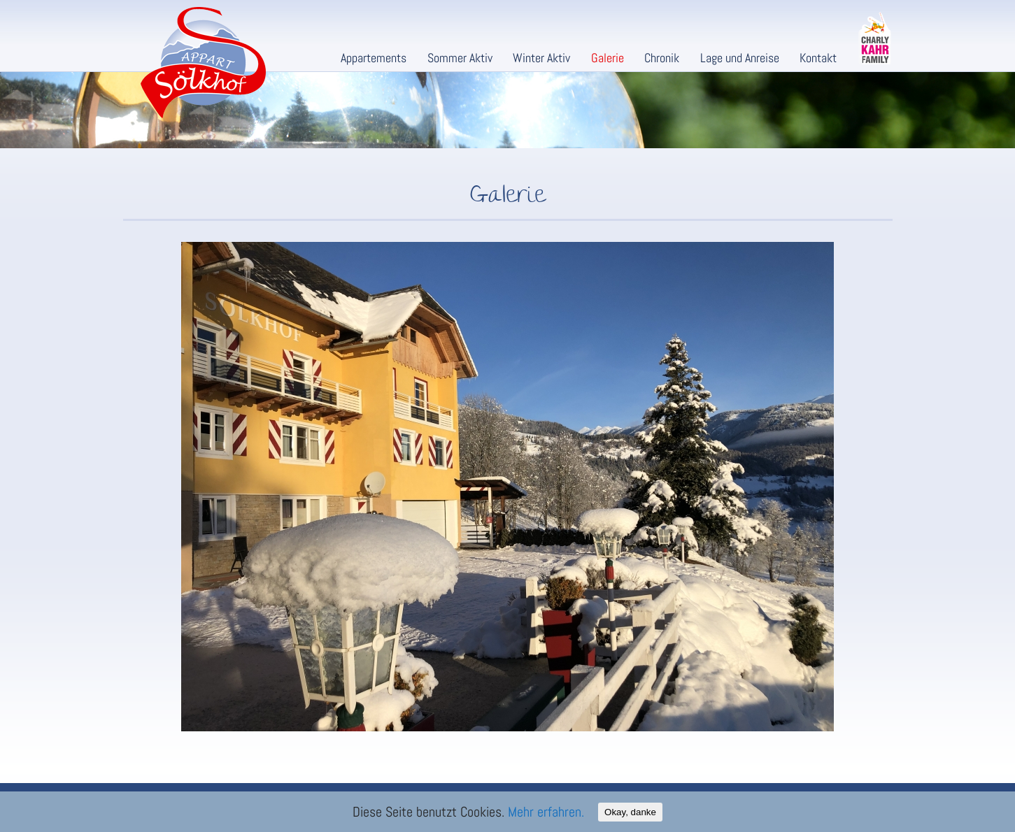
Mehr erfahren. (546, 812)
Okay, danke (630, 812)
